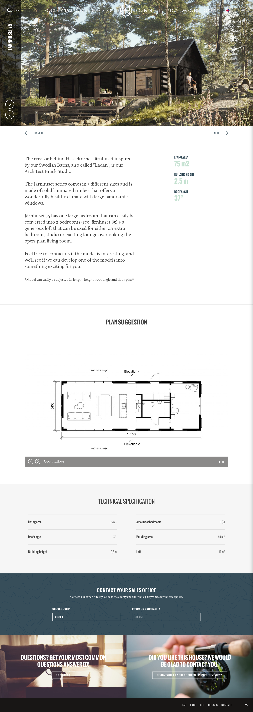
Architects (197, 705)
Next (9, 104)
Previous (34, 133)
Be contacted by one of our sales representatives (190, 675)
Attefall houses (73, 10)
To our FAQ (63, 675)
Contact (210, 10)
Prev (9, 114)
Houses (50, 10)
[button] (219, 462)
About (172, 10)
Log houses (190, 10)
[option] (126, 409)
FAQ (184, 705)
